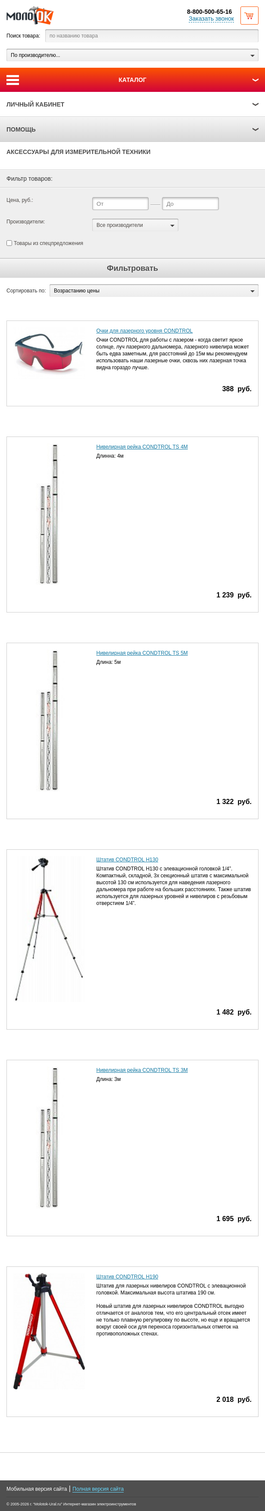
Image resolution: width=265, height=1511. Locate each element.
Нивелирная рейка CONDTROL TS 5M (141, 653)
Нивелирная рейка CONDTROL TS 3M (141, 1070)
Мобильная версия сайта (36, 1489)
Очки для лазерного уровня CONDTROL (144, 331)
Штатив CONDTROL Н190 (127, 1277)
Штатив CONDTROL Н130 (127, 860)
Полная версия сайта (98, 1489)
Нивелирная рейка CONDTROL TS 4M (141, 447)
